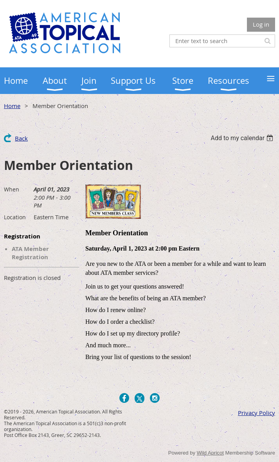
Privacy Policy (256, 413)
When (11, 189)
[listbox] (243, 138)
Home (12, 106)
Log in (261, 24)
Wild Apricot (210, 453)
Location (15, 217)
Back (21, 138)
